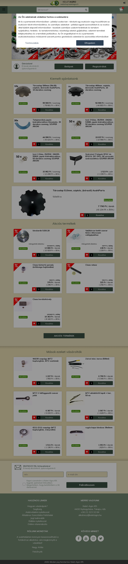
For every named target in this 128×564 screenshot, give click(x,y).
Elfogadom (90, 43)
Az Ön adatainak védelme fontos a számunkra (43, 17)
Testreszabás (32, 43)
